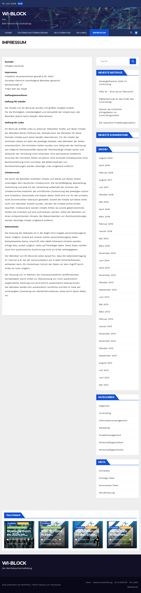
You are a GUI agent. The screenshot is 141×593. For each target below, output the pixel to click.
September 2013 (108, 289)
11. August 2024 (18, 540)
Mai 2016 (104, 202)
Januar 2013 (105, 326)
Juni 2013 (104, 297)
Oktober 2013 (106, 282)
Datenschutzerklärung (33, 32)
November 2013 (107, 275)
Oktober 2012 (106, 348)
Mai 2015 (104, 238)
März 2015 (104, 246)
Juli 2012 (104, 370)
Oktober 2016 (106, 194)
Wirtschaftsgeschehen (111, 442)
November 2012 (107, 341)
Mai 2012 (104, 385)
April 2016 (104, 209)
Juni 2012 (104, 377)
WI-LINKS (81, 32)
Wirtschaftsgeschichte (111, 449)
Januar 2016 (105, 231)
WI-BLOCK (14, 14)
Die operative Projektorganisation (117, 122)
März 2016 (104, 216)
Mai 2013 (104, 304)
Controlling (105, 413)
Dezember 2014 (107, 253)
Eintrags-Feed (106, 478)
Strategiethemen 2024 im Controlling (18, 534)
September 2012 (108, 355)
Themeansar (55, 585)
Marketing (104, 427)
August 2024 (106, 158)
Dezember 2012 (107, 333)
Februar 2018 (106, 172)
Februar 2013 (106, 319)
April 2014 (104, 267)
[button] (131, 32)
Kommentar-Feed (108, 485)
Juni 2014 (104, 260)
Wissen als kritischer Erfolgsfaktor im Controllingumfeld (110, 112)
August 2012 (105, 363)
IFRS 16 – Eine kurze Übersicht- (116, 91)
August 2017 (105, 180)
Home (8, 32)
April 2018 (104, 165)
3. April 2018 (50, 540)
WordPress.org (107, 492)
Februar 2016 (106, 224)
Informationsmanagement (113, 420)
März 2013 (104, 311)
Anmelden (104, 470)
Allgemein (104, 406)
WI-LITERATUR (62, 32)
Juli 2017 (104, 187)
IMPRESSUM (99, 32)
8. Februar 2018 (86, 540)
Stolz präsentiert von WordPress (16, 585)
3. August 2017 (120, 540)
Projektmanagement (110, 435)
